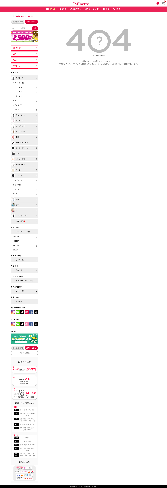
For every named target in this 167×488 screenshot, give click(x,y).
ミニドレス (17, 78)
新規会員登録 (18, 22)
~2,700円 (16, 237)
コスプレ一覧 (17, 180)
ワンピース (17, 109)
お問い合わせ (31, 348)
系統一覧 (19, 270)
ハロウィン (17, 189)
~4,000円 (16, 241)
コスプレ (16, 175)
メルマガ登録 (24, 353)
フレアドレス (17, 92)
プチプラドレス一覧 (23, 232)
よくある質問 (18, 348)
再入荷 (15, 60)
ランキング (16, 48)
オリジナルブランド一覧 (24, 281)
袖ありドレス (17, 96)
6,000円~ (16, 250)
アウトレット (17, 66)
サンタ (15, 194)
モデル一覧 (20, 291)
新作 (14, 54)
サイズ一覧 (20, 260)
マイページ (31, 22)
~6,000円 (16, 245)
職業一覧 (19, 301)
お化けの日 (17, 185)
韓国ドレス (17, 101)
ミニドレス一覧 (18, 83)
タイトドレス (17, 87)
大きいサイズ (17, 105)
